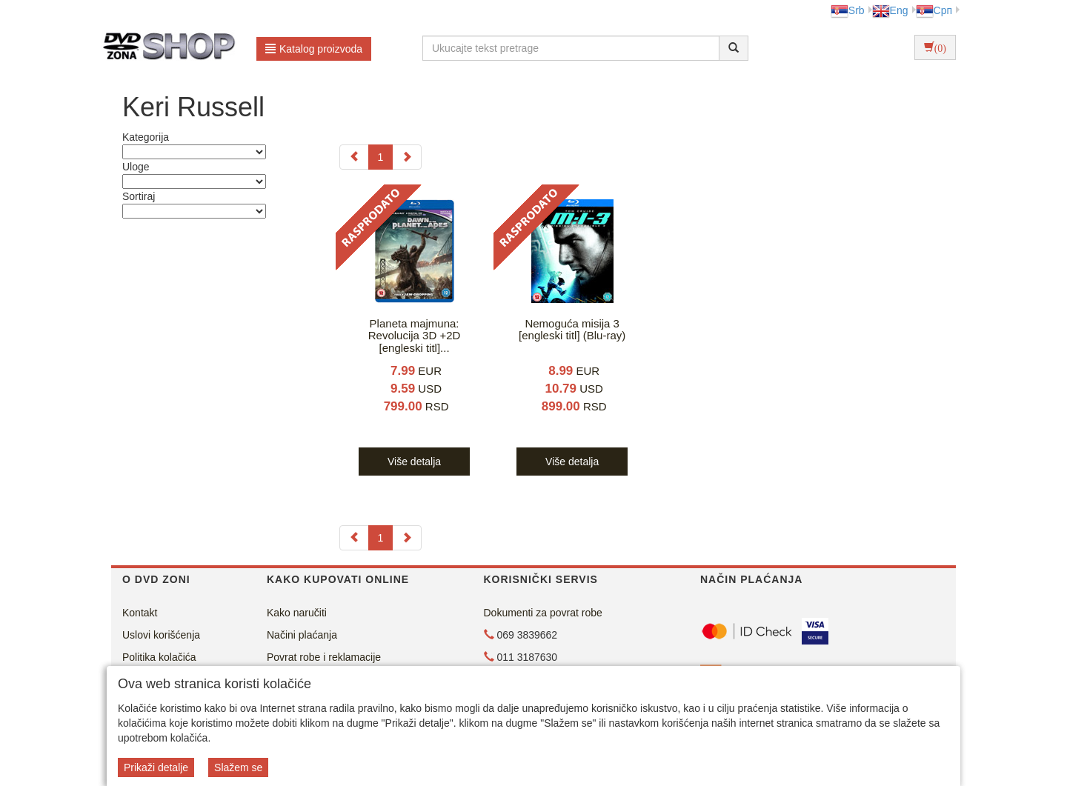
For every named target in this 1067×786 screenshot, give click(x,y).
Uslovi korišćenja (161, 635)
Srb (848, 10)
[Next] (407, 157)
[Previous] (354, 157)
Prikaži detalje (156, 767)
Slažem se (238, 767)
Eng (890, 10)
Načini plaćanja (302, 635)
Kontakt (139, 613)
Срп (934, 10)
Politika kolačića (159, 657)
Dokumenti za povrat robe (543, 613)
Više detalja (414, 461)
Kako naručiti (297, 613)
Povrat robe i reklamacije (324, 657)
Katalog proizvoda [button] (313, 49)
